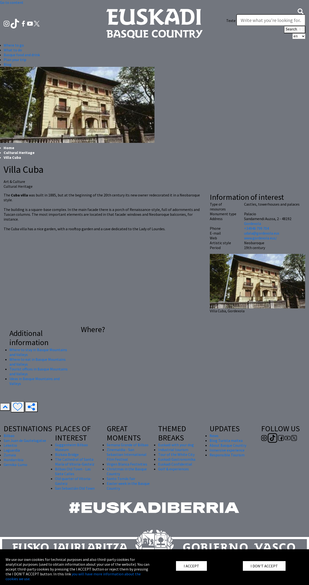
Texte (231, 20)
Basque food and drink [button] (22, 54)
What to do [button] (13, 50)
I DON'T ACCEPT (264, 566)
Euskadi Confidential (175, 464)
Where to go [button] (14, 45)
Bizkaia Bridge (67, 454)
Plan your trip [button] (15, 59)
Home (9, 147)
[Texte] (270, 20)
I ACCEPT (191, 566)
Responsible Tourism (227, 455)
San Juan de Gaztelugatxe (25, 440)
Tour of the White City (176, 454)
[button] (300, 10)
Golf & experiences (173, 469)
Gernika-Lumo (15, 464)
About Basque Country (228, 445)
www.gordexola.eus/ (260, 238)
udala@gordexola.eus (261, 233)
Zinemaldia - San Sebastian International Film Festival (127, 454)
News (214, 435)
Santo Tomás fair (121, 478)
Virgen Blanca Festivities (127, 464)
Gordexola (252, 223)
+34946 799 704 (256, 228)
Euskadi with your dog (176, 444)
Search (294, 29)
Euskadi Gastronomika (176, 459)
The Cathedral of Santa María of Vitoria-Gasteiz (74, 462)
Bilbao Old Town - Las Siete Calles (73, 471)
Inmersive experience (227, 450)
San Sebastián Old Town (75, 488)
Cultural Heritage (19, 152)
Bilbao (9, 435)
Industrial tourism (173, 449)
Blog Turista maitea (226, 440)
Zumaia (10, 455)
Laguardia (12, 450)
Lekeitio (10, 445)
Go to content (11, 2)
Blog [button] (8, 64)
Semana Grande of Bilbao (127, 444)
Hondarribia (13, 459)
